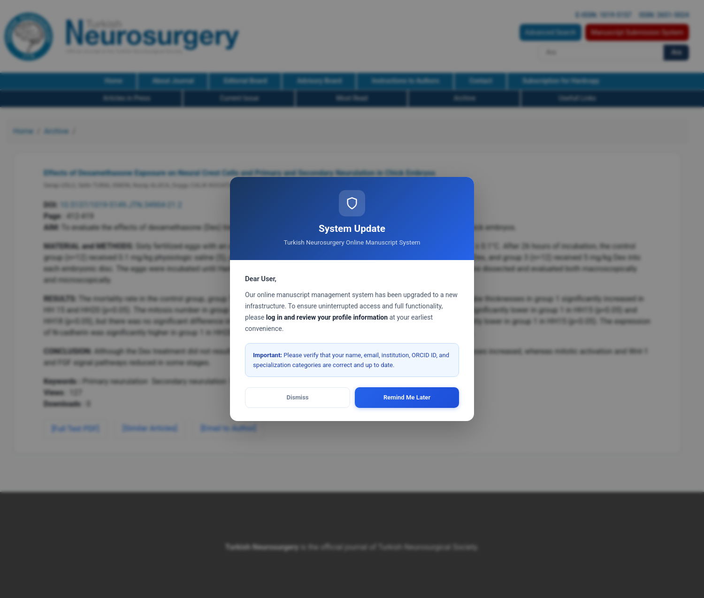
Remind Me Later (406, 397)
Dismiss (298, 397)
